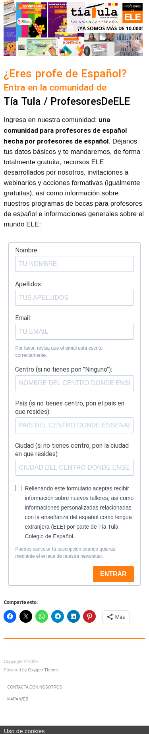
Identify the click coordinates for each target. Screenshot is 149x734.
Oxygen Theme (43, 669)
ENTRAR (113, 574)
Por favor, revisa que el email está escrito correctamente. (58, 351)
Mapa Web (17, 699)
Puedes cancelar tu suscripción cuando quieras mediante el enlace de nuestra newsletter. (65, 552)
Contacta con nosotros (34, 687)
